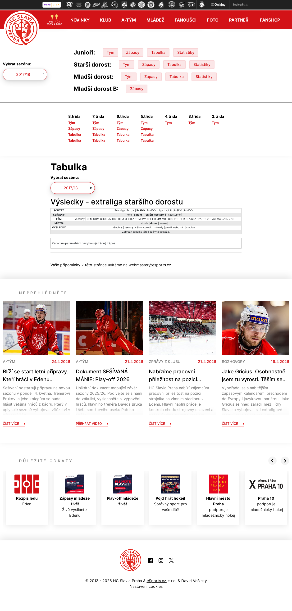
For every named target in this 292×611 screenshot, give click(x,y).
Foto (213, 19)
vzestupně (174, 213)
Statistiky (185, 51)
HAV (108, 218)
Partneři (239, 19)
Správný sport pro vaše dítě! (170, 492)
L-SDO (178, 209)
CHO (103, 218)
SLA (188, 218)
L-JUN (168, 209)
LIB (154, 218)
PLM (182, 218)
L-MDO (188, 209)
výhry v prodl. (143, 226)
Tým (110, 51)
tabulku (137, 230)
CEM (89, 218)
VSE (214, 218)
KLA (131, 218)
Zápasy (132, 51)
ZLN (225, 218)
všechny (80, 218)
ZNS (231, 218)
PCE (176, 218)
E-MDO (151, 209)
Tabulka (158, 51)
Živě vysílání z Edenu (74, 495)
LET (149, 218)
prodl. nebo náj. (174, 226)
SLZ (193, 218)
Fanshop (270, 19)
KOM (138, 218)
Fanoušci (185, 19)
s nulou (190, 226)
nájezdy (158, 226)
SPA (199, 218)
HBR (114, 218)
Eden (26, 489)
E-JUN (130, 209)
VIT (209, 218)
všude (144, 222)
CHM (96, 218)
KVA (143, 218)
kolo (129, 213)
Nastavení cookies (146, 585)
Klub (105, 19)
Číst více (14, 423)
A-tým (128, 19)
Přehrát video (92, 423)
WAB (220, 218)
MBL (164, 218)
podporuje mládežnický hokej (218, 495)
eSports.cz (156, 579)
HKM (121, 218)
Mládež (155, 19)
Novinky (80, 19)
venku (163, 222)
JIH (127, 218)
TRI (204, 218)
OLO (170, 218)
